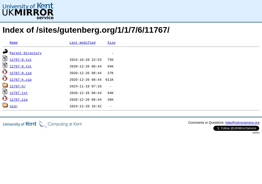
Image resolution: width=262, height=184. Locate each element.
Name (14, 42)
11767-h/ (18, 86)
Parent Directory (26, 53)
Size (111, 42)
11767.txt (19, 92)
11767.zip (19, 99)
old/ (14, 106)
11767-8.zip (21, 73)
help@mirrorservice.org (242, 122)
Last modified (82, 42)
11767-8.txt (21, 66)
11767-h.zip (21, 79)
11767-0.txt (21, 59)
